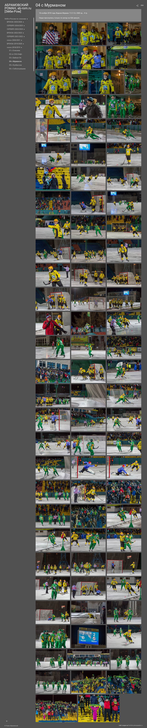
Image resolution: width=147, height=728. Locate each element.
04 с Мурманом (15, 61)
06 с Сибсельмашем (17, 69)
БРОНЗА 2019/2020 (14, 44)
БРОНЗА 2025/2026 (14, 22)
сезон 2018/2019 (13, 47)
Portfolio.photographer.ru (135, 725)
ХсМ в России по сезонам (15, 19)
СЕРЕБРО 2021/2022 (15, 36)
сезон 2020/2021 (13, 40)
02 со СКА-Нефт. (15, 54)
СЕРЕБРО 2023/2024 (15, 29)
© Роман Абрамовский (11, 726)
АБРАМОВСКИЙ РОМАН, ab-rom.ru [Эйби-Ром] (18, 8)
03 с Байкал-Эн (15, 58)
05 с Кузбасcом (15, 65)
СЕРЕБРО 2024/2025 (15, 26)
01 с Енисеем (14, 50)
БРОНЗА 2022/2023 (14, 33)
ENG (142, 5)
